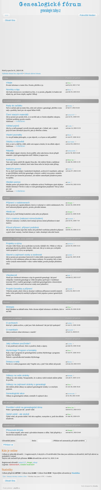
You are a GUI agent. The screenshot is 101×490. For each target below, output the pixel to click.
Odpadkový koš (9, 426)
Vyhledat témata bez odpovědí (12, 74)
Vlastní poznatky (14, 134)
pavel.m (70, 243)
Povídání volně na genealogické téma (24, 407)
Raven (70, 362)
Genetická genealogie (11, 271)
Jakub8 (70, 289)
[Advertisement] (50, 46)
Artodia (95, 486)
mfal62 (70, 255)
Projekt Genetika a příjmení (19, 288)
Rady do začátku (14, 105)
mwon (70, 169)
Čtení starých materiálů (17, 114)
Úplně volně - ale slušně (17, 414)
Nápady (10, 150)
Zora (69, 83)
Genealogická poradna (12, 101)
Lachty (70, 344)
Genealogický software (12, 339)
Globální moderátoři (27, 465)
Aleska (70, 106)
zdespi (35, 462)
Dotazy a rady (13, 361)
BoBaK (70, 375)
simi (69, 182)
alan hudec (71, 142)
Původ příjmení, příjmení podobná (22, 227)
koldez (70, 323)
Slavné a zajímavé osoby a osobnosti (24, 254)
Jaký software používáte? (18, 343)
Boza (69, 90)
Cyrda (70, 126)
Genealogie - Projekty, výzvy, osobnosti (18, 239)
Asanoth (70, 218)
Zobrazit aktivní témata (32, 74)
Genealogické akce (15, 393)
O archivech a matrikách (12, 318)
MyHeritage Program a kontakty (21, 350)
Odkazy (6, 371)
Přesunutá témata (14, 430)
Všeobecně (11, 275)
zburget (70, 203)
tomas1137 (71, 115)
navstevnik (71, 393)
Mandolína (76, 473)
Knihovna (10, 159)
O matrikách (12, 329)
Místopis (6, 302)
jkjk (69, 275)
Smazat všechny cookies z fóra (17, 476)
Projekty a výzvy (14, 243)
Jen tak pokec (8, 403)
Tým (4, 476)
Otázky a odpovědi (15, 141)
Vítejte (9, 82)
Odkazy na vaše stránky (17, 375)
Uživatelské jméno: (8, 441)
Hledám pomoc (13, 182)
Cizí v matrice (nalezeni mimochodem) (24, 218)
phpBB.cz (17, 488)
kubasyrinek (71, 151)
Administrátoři (14, 465)
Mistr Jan (71, 160)
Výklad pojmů (12, 125)
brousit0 (70, 330)
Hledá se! (10, 211)
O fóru (5, 78)
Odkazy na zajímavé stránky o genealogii (26, 384)
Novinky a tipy (13, 89)
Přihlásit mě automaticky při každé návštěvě (70, 441)
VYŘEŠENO (20, 121)
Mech (69, 135)
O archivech (12, 323)
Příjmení (6, 198)
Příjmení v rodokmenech (18, 202)
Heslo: (34, 441)
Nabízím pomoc (13, 168)
